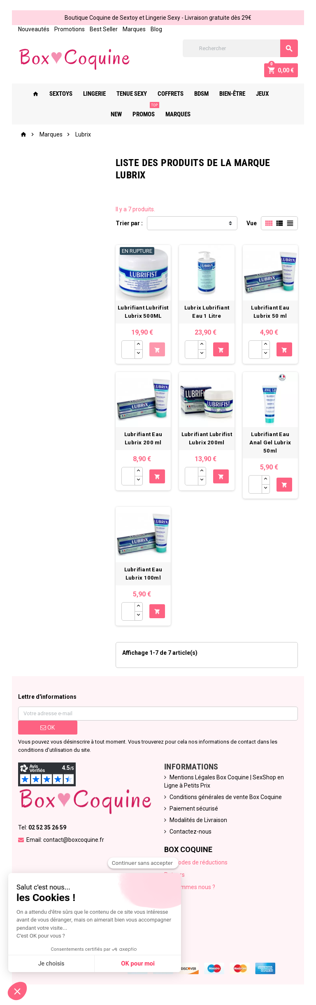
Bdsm (198, 93)
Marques (134, 29)
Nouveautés (33, 29)
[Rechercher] (240, 48)
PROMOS (142, 111)
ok (47, 727)
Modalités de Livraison (198, 820)
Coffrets (167, 93)
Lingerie (91, 93)
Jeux (259, 93)
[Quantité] (128, 349)
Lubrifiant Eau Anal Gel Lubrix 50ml (270, 442)
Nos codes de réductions (196, 862)
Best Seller (104, 29)
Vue (251, 223)
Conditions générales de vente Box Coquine (226, 797)
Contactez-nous (190, 831)
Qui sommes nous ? (189, 887)
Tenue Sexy (128, 93)
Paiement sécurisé (194, 808)
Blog (156, 29)
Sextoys (57, 93)
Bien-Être (229, 93)
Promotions (69, 29)
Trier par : (129, 223)
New (281, 93)
